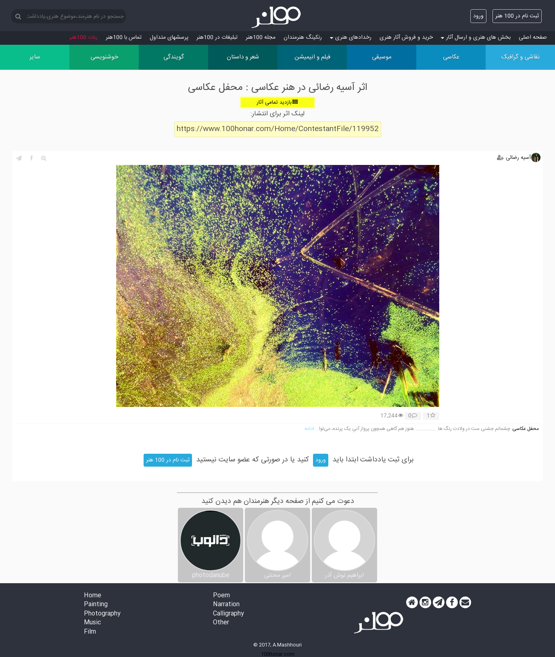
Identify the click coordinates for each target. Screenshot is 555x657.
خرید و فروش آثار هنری (406, 37)
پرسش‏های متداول (169, 37)
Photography (102, 614)
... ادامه (312, 429)
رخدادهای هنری (350, 37)
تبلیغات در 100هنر (217, 37)
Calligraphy (228, 614)
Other (221, 623)
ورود (478, 16)
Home (92, 596)
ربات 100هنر (83, 37)
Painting (96, 604)
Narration (226, 604)
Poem (221, 596)
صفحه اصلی (533, 37)
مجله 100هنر (260, 37)
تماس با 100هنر (124, 37)
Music (92, 623)
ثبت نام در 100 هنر (517, 16)
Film (90, 632)
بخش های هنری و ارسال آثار (476, 37)
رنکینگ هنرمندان (303, 37)
